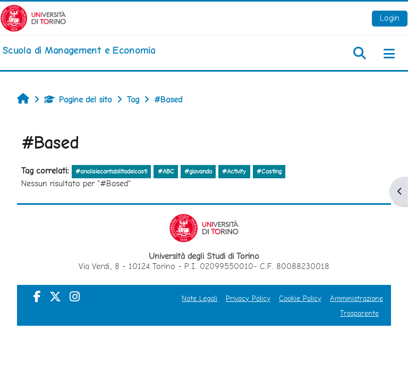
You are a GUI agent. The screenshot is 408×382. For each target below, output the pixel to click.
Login (390, 18)
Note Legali (199, 298)
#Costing (269, 171)
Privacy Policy (248, 298)
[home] (78, 50)
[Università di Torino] (33, 17)
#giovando (198, 171)
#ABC (166, 171)
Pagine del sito (78, 99)
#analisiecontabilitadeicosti (111, 171)
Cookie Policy (300, 298)
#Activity (234, 171)
